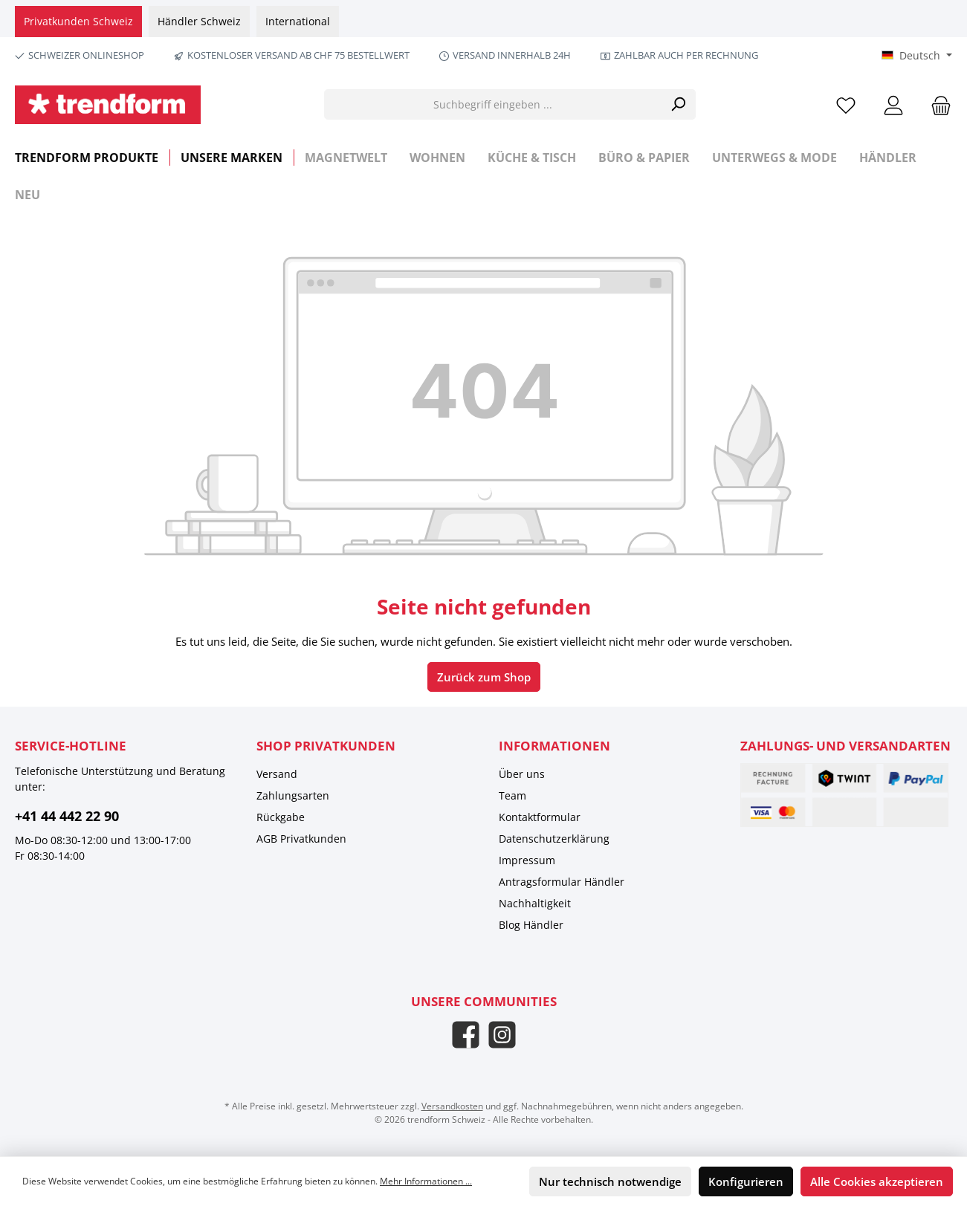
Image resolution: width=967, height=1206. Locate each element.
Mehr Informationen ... (426, 1181)
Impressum (527, 860)
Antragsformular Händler (561, 882)
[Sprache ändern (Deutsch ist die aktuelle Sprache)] (917, 55)
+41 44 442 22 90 (67, 816)
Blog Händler (531, 925)
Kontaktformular (539, 817)
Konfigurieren (745, 1181)
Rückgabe (280, 817)
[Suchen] (678, 104)
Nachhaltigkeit (535, 903)
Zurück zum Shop (484, 677)
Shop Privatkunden (325, 745)
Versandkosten (452, 1106)
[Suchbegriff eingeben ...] (493, 104)
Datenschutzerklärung (554, 838)
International (297, 21)
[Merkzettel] (846, 104)
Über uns (522, 774)
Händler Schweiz (199, 21)
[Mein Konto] (893, 104)
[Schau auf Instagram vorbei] (502, 1034)
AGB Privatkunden (301, 838)
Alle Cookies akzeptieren (876, 1181)
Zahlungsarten (292, 795)
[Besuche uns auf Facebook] (465, 1034)
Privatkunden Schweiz (78, 21)
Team (512, 795)
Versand (276, 774)
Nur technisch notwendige (610, 1181)
